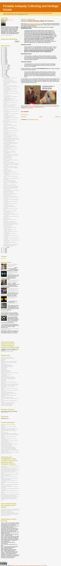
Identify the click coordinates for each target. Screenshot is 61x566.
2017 (3, 57)
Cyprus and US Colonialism (8, 205)
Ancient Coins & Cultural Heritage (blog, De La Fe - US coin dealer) (10, 485)
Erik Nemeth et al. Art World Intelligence (9, 361)
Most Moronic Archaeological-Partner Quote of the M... (10, 194)
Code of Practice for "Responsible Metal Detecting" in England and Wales (9, 429)
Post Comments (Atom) (32, 119)
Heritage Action (4, 367)
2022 (3, 51)
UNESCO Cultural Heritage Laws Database (10, 450)
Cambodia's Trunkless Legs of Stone (10, 85)
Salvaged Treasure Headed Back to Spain (11, 139)
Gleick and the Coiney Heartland (9, 151)
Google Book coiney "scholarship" (9, 184)
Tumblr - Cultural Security (6, 405)
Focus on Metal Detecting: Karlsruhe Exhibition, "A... (10, 243)
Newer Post (23, 116)
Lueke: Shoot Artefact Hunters (8, 105)
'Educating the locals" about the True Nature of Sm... (10, 78)
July (4, 70)
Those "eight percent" (7, 124)
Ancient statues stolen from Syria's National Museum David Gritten (10, 329)
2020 (3, 53)
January (5, 247)
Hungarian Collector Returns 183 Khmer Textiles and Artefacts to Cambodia (13, 281)
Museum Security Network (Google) (8, 377)
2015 (3, 60)
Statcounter (3, 258)
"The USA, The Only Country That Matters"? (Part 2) (9, 230)
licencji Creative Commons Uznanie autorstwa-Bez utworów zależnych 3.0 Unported (29, 565)
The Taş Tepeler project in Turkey (8, 323)
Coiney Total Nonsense (7, 158)
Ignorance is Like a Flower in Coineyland (10, 154)
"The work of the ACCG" (7, 225)
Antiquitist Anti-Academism (8, 191)
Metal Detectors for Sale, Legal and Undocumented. (9, 211)
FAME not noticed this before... (9, 127)
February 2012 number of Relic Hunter (35, 107)
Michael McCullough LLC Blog (7, 376)
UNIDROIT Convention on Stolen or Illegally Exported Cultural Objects (10, 453)
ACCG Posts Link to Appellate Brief (9, 181)
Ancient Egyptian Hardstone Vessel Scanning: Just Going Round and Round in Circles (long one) (13, 290)
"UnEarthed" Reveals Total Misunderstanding (6, 311)
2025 (3, 47)
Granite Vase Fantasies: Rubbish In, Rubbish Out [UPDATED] (13, 272)
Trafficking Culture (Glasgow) (7, 404)
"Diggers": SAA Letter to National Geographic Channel (9, 99)
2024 (3, 48)
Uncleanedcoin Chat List (6, 479)
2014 (3, 61)
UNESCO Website (5, 451)
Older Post (57, 116)
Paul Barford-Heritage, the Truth (7, 512)
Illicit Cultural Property (5, 370)
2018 (3, 56)
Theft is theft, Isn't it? (7, 95)
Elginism (3, 360)
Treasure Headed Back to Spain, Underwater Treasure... (9, 141)
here (9, 418)
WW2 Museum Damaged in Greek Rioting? (11, 190)
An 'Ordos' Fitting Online (13, 315)
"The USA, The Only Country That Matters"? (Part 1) (9, 228)
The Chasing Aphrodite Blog (7, 397)
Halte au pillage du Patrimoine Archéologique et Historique (7, 366)
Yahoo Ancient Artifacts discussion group (9, 478)
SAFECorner (3, 391)
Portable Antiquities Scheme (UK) (8, 446)
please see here (4, 412)
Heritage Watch (4, 369)
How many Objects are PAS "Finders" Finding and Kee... (10, 89)
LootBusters (5, 84)
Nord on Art (3, 380)
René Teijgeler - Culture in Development (9, 385)
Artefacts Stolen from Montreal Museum (10, 187)
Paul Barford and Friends (6, 511)
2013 (3, 62)
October (5, 67)
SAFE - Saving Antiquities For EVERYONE (10, 390)
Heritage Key (3, 368)
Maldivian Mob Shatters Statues (9, 221)
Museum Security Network (6, 445)
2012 (3, 63)
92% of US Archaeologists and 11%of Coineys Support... (10, 136)
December (5, 65)
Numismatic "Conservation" (8, 192)
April (4, 74)
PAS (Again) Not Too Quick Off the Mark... (11, 244)
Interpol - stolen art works (6, 442)
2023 (3, 50)
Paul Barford (10, 20)
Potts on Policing (6, 120)
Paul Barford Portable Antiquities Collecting (10, 510)
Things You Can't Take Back (7, 403)
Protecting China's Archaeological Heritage (10, 383)
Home (40, 116)
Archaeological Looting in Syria (9, 145)
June (4, 72)
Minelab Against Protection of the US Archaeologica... (10, 144)
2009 (3, 251)
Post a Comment (24, 114)
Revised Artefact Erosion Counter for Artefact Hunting (9, 351)
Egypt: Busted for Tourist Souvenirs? (10, 104)
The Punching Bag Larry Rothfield (8, 402)
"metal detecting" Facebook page (34, 23)
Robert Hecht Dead (6, 218)
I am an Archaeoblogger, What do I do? (10, 142)
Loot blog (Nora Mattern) (6, 374)
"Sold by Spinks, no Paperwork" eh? (10, 81)
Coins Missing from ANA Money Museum (10, 223)
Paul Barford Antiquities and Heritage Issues (10, 509)
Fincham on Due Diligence (8, 80)
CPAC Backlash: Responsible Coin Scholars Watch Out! (9, 246)
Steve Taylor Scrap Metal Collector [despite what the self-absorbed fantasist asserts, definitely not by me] (10, 514)
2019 (3, 55)
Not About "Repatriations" (8, 170)
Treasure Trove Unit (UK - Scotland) (8, 449)
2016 (3, 58)
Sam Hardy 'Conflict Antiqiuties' (7, 392)
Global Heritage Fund (5, 364)
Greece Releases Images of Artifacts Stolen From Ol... (10, 147)
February (5, 76)
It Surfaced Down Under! (6, 371)
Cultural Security (4, 432)
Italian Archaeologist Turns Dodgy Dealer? (11, 138)
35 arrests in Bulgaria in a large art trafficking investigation (13, 265)
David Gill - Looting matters (6, 357)
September (5, 68)
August (5, 69)
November (5, 66)
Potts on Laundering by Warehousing (10, 119)
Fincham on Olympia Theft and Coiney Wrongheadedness (10, 156)
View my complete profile (6, 35)
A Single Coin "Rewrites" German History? (13, 297)
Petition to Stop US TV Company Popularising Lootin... (9, 116)
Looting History (4, 375)
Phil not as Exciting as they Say (9, 180)
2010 (3, 249)
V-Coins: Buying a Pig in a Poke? (9, 195)
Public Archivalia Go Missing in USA (10, 222)
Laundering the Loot (7, 169)
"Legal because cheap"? (7, 226)
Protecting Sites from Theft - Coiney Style (11, 163)
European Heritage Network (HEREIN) (9, 433)
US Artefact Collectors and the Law (9, 134)
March (4, 75)
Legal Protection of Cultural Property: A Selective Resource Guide (9, 444)
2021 (3, 52)
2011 (3, 248)
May (4, 73)
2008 (3, 252)
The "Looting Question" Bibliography (8, 447)
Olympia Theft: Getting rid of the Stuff (10, 166)
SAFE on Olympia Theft (7, 157)
